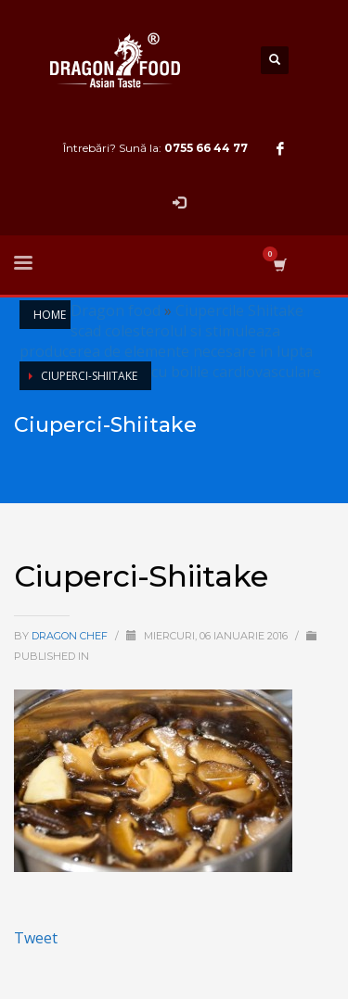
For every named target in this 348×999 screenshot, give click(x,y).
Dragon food (116, 310)
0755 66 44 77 (206, 148)
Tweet (36, 938)
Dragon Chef (71, 635)
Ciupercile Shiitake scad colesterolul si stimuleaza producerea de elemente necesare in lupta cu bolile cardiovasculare (170, 341)
